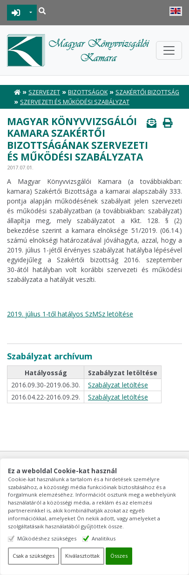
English (175, 11)
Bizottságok (88, 92)
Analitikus (103, 538)
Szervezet (44, 92)
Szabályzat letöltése (118, 384)
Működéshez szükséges (46, 538)
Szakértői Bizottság (147, 92)
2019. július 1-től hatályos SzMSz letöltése (70, 313)
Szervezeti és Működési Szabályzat (74, 102)
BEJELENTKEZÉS (16, 13)
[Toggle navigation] (169, 50)
